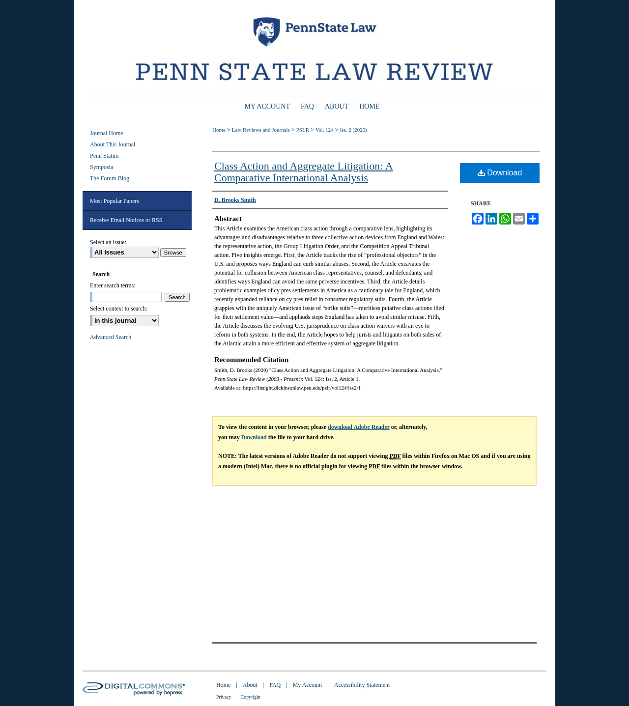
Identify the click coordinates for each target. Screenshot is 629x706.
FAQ (275, 684)
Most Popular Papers (114, 201)
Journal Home (106, 133)
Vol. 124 (324, 130)
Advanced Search (110, 337)
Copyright (251, 697)
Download (500, 173)
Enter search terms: (113, 285)
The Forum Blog (109, 178)
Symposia (101, 167)
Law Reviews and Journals (261, 130)
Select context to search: (118, 308)
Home (219, 130)
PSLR (302, 130)
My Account (307, 684)
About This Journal (112, 144)
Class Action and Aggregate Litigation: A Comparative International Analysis (303, 172)
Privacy (223, 697)
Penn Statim (104, 155)
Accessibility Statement (362, 684)
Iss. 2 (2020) (353, 130)
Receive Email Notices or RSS (126, 220)
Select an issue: (108, 242)
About (250, 684)
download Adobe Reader (359, 427)
